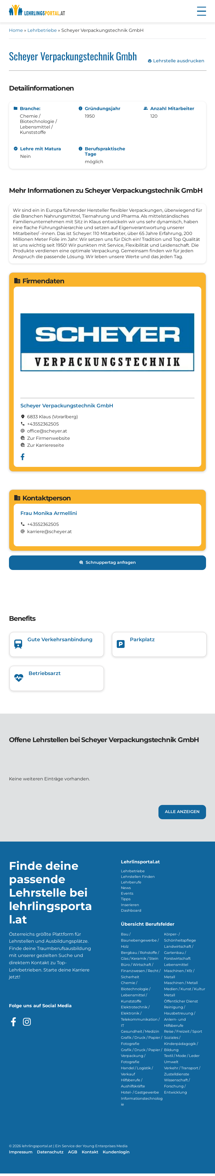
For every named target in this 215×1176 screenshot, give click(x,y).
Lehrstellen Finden (138, 879)
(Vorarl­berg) (65, 419)
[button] (201, 11)
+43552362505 (43, 426)
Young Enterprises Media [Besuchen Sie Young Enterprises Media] (105, 1148)
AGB (72, 1154)
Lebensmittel (176, 967)
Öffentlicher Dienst (181, 1004)
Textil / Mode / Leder (182, 1058)
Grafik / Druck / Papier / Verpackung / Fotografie (141, 1058)
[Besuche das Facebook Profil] (13, 1024)
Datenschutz (50, 1154)
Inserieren (130, 907)
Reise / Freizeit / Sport (183, 1034)
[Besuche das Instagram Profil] (26, 1024)
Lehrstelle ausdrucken (176, 61)
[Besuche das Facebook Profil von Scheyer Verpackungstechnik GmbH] (22, 459)
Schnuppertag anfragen (107, 565)
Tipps (125, 901)
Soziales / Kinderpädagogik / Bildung (181, 1046)
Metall (169, 998)
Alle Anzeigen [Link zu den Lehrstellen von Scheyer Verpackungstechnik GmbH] (182, 814)
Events (127, 896)
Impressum (20, 1154)
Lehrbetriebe (42, 30)
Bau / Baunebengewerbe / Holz (140, 943)
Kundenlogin (116, 1154)
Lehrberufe (131, 885)
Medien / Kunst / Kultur (184, 991)
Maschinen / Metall (181, 985)
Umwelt (171, 1064)
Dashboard (131, 913)
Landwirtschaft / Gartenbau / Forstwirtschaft (178, 955)
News (126, 890)
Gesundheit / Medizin (140, 1034)
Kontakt (90, 1154)
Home (16, 30)
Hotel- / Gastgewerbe (140, 1095)
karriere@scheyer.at (49, 534)
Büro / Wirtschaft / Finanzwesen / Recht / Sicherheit (140, 973)
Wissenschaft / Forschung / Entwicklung (177, 1088)
